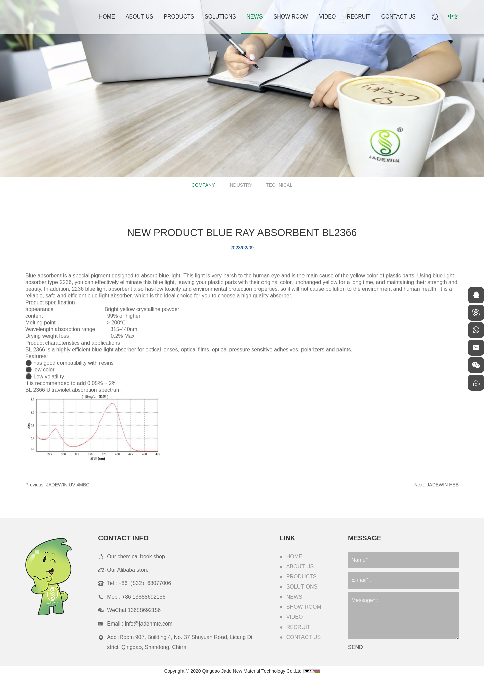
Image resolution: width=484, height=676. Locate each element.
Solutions (220, 17)
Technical (278, 185)
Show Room (291, 17)
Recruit (358, 17)
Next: (436, 493)
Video (327, 17)
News (255, 17)
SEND (355, 647)
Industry (240, 185)
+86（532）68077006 (144, 583)
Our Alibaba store (128, 570)
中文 (453, 17)
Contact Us (398, 17)
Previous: (57, 493)
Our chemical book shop (136, 556)
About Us (139, 17)
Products (179, 17)
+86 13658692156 (143, 597)
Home (107, 17)
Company (202, 185)
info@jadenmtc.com (149, 624)
